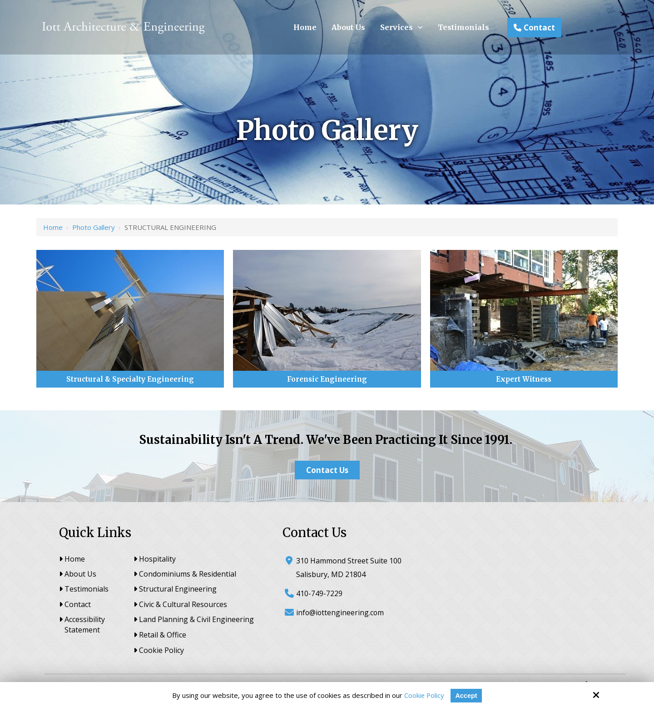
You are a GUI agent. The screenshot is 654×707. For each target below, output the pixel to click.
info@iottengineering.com (340, 612)
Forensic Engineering (327, 379)
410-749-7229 (319, 593)
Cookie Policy (423, 695)
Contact (534, 27)
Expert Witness (523, 379)
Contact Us (327, 470)
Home (53, 227)
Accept (467, 695)
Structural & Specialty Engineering (130, 379)
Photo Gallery (93, 227)
